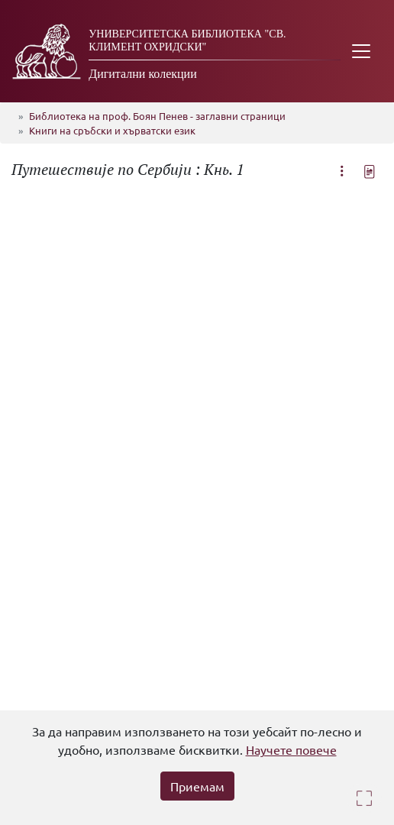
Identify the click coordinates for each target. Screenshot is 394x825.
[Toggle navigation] (361, 51)
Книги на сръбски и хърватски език (112, 130)
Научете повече (291, 749)
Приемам (197, 786)
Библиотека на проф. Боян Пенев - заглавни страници (157, 115)
